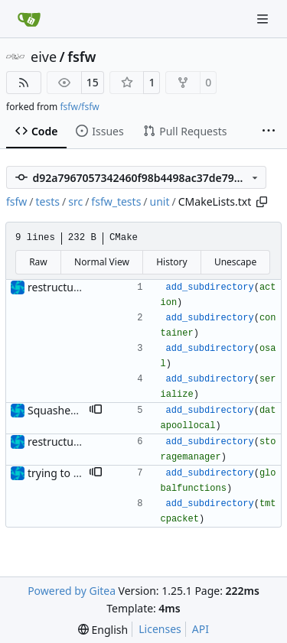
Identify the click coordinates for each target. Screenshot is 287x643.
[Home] (29, 19)
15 (92, 82)
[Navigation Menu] (264, 18)
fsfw (81, 56)
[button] (96, 410)
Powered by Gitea (72, 590)
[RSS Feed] (23, 82)
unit (160, 201)
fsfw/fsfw (79, 106)
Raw (38, 261)
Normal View (101, 261)
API (200, 629)
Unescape (235, 261)
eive (44, 56)
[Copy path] (261, 201)
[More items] (268, 131)
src (75, 201)
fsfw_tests (116, 201)
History (171, 261)
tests (48, 201)
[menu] (103, 629)
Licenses (160, 629)
